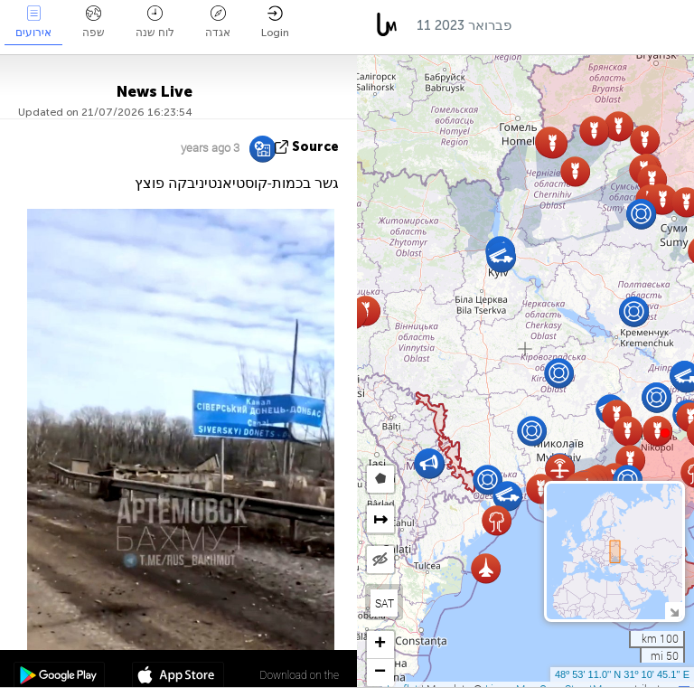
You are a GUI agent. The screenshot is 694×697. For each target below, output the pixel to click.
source (315, 147)
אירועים (33, 22)
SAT (384, 603)
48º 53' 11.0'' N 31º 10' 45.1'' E (622, 674)
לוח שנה (155, 22)
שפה (93, 22)
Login (275, 22)
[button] (665, 433)
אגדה (217, 22)
